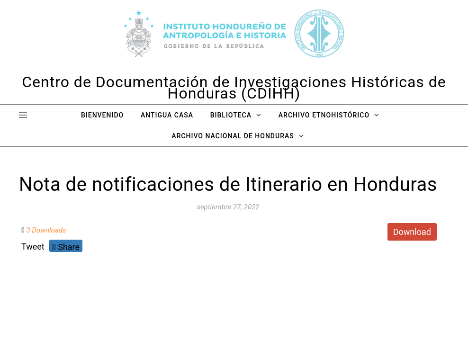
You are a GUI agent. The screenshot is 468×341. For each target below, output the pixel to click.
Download (412, 232)
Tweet (33, 246)
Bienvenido (102, 115)
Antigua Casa (167, 115)
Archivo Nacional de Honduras (232, 136)
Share (66, 247)
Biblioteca (231, 115)
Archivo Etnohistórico (324, 115)
